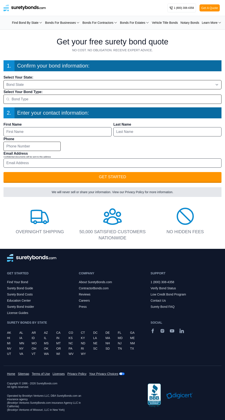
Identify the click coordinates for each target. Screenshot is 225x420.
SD (107, 348)
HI (8, 338)
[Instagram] (162, 331)
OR (58, 348)
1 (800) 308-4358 (162, 282)
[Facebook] (153, 331)
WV (71, 354)
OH (34, 348)
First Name (13, 124)
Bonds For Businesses (62, 22)
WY (83, 354)
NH (107, 343)
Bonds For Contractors (99, 22)
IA (20, 338)
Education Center (19, 300)
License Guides (17, 313)
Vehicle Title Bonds (165, 22)
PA (71, 348)
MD (120, 338)
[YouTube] (172, 331)
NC (71, 343)
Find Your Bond (17, 282)
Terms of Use (41, 374)
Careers (84, 300)
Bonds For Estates (134, 22)
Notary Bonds (190, 22)
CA (58, 332)
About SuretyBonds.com (95, 282)
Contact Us (158, 300)
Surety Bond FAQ (162, 306)
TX (132, 348)
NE (95, 343)
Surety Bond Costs (20, 294)
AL (21, 332)
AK (9, 332)
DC (95, 332)
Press (83, 306)
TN (120, 348)
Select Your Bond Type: (23, 92)
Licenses (59, 374)
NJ (120, 343)
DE (107, 332)
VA (21, 354)
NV (9, 348)
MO (34, 343)
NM (132, 343)
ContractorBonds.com (94, 288)
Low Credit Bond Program (168, 294)
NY (21, 348)
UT (9, 354)
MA (107, 338)
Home (11, 374)
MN (21, 343)
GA (132, 332)
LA (95, 338)
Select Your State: (18, 77)
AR (34, 332)
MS (46, 343)
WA (46, 354)
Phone (9, 139)
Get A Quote (209, 8)
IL (45, 338)
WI (58, 354)
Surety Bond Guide (20, 288)
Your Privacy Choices (103, 374)
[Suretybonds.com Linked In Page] (182, 331)
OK (46, 348)
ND (83, 343)
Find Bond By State (27, 22)
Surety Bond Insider (20, 306)
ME (132, 338)
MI (9, 343)
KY (83, 338)
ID (33, 338)
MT (58, 343)
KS (71, 338)
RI (82, 348)
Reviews (85, 294)
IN (57, 338)
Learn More (211, 22)
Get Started (112, 177)
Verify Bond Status (163, 288)
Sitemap (23, 374)
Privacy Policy (134, 192)
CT (83, 332)
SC (95, 348)
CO (71, 332)
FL (119, 332)
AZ (46, 332)
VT (34, 354)
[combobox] (112, 84)
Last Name (122, 124)
